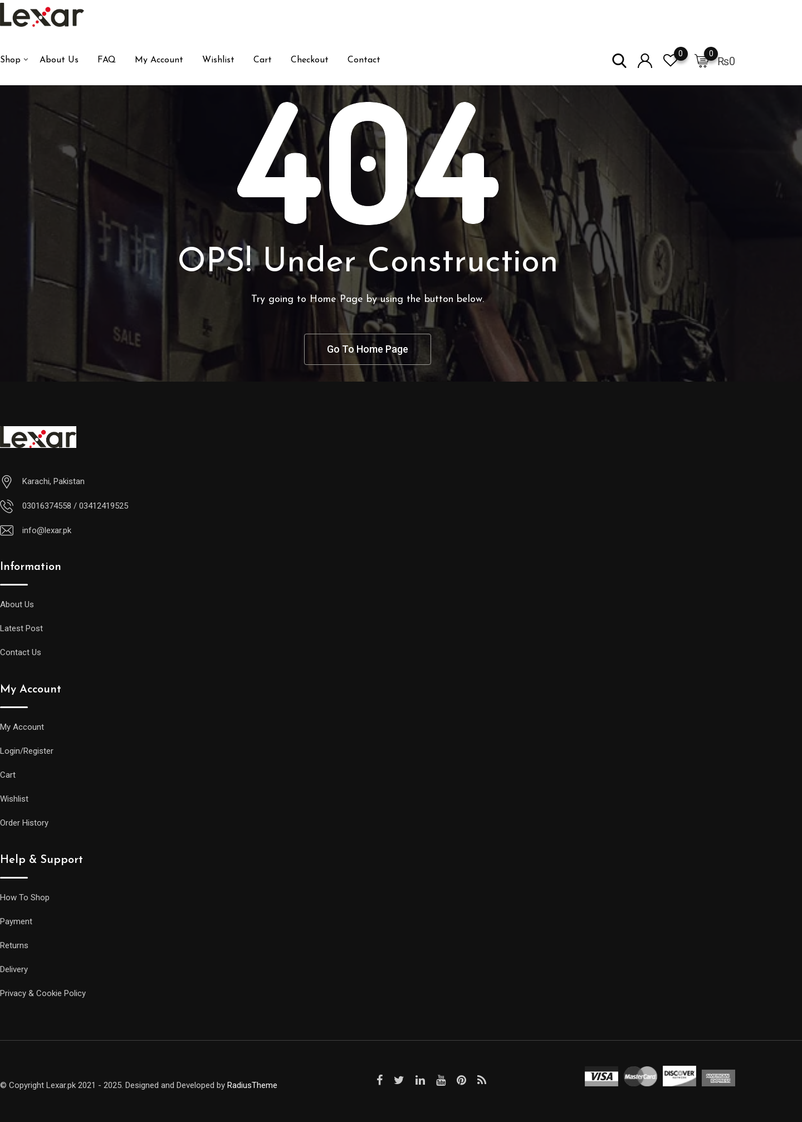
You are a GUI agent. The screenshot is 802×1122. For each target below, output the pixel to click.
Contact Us (20, 652)
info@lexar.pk (46, 530)
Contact (364, 60)
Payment (16, 921)
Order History (24, 823)
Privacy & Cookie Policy (43, 993)
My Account (159, 60)
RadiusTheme (252, 1085)
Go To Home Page (367, 349)
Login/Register (26, 751)
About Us (59, 60)
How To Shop (25, 897)
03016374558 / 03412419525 (75, 506)
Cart (262, 60)
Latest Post (21, 628)
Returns (14, 945)
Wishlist (218, 60)
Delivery (14, 969)
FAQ (106, 60)
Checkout (310, 60)
